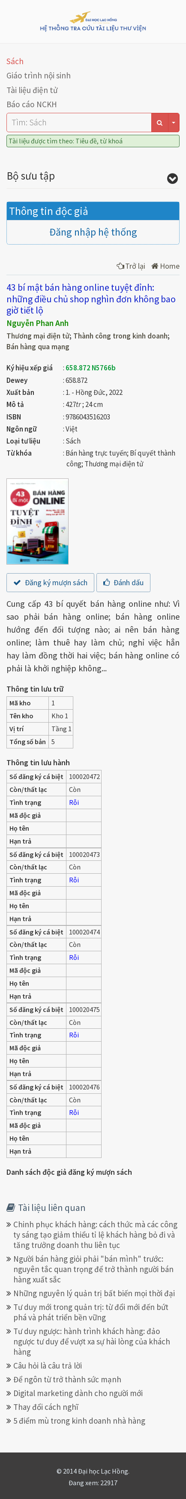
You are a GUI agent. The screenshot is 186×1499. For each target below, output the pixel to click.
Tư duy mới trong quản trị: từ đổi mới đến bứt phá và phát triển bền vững (90, 1312)
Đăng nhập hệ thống (93, 232)
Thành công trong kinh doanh (120, 336)
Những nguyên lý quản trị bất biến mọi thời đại (94, 1293)
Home (165, 266)
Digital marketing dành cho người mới (78, 1393)
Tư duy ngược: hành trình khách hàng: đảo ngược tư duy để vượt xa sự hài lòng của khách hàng (91, 1341)
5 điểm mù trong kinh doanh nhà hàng (79, 1420)
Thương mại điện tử (37, 336)
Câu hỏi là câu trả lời (47, 1365)
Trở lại (131, 266)
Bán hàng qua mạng (37, 346)
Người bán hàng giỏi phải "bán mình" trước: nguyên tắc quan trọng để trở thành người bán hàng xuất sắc (93, 1269)
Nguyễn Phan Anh (37, 323)
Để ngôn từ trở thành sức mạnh (67, 1379)
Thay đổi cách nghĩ (45, 1407)
